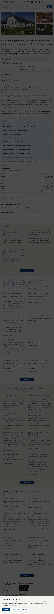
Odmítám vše (15, 609)
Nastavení (24, 609)
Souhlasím (6, 609)
